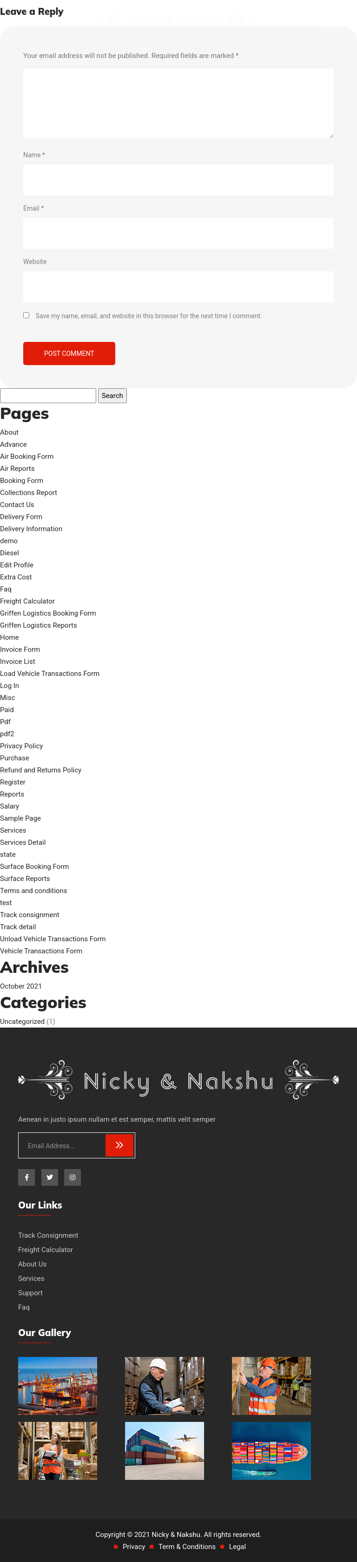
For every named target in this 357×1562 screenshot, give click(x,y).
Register (13, 782)
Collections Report (28, 493)
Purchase (14, 758)
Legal (237, 1547)
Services (13, 830)
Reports (12, 794)
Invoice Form (20, 649)
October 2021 (21, 986)
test (6, 903)
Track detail (18, 927)
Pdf (5, 722)
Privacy (134, 1547)
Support (30, 1293)
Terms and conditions (33, 891)
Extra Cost (16, 577)
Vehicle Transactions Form (41, 951)
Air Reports (17, 468)
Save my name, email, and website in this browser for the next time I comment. (149, 316)
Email (33, 208)
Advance (13, 444)
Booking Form (21, 480)
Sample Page (20, 818)
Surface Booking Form (34, 866)
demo (9, 541)
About (9, 432)
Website (34, 261)
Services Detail (23, 842)
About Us (32, 1264)
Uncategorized (22, 1021)
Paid (7, 710)
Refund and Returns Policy (40, 770)
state (8, 854)
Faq (6, 589)
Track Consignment (48, 1235)
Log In (9, 685)
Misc (7, 698)
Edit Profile (16, 565)
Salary (9, 806)
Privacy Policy (21, 746)
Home (9, 637)
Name (34, 155)
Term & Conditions (187, 1547)
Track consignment (30, 915)
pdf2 (7, 734)
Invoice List (17, 661)
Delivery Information (31, 529)
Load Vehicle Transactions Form (49, 673)
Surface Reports (25, 878)
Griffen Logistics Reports (38, 625)
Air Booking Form (26, 456)
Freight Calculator (27, 601)
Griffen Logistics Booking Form (48, 613)
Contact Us (17, 505)
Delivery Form (21, 517)
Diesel (9, 553)
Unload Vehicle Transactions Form (53, 939)
